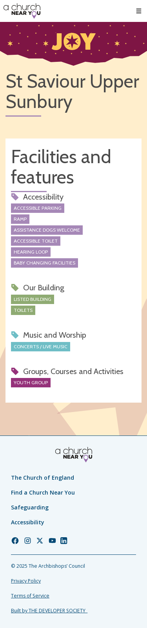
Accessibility (27, 522)
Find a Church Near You (43, 492)
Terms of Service (30, 595)
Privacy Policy (26, 581)
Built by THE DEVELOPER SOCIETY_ (49, 610)
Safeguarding (30, 507)
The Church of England (42, 477)
